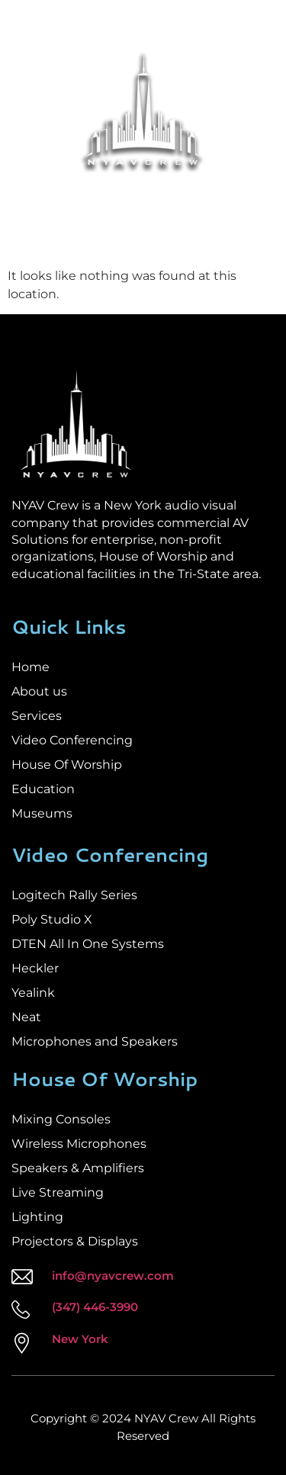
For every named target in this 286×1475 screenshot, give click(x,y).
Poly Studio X (51, 919)
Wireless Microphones (78, 1143)
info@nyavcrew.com (113, 1275)
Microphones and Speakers (94, 1041)
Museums (41, 813)
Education (43, 789)
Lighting (37, 1217)
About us (39, 691)
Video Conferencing (72, 740)
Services (36, 716)
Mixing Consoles (61, 1119)
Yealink (33, 992)
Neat (26, 1017)
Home (30, 667)
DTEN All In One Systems (87, 944)
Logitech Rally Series (74, 895)
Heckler (35, 968)
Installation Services (93, 199)
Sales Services (204, 199)
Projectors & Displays (74, 1241)
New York (80, 1339)
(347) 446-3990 (95, 1307)
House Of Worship (66, 764)
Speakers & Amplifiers (77, 1168)
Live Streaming (57, 1192)
